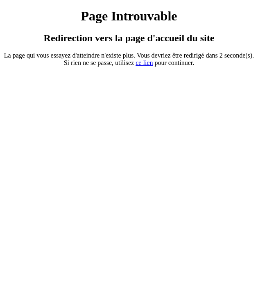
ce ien (144, 62)
